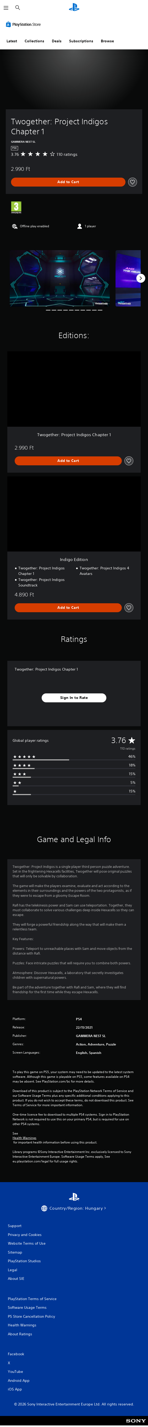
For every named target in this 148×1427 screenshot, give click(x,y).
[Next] (140, 278)
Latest (12, 41)
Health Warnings (24, 1138)
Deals (57, 41)
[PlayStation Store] (24, 24)
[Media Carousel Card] (60, 278)
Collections (34, 41)
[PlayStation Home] (74, 8)
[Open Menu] (6, 8)
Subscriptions (81, 41)
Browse (107, 41)
